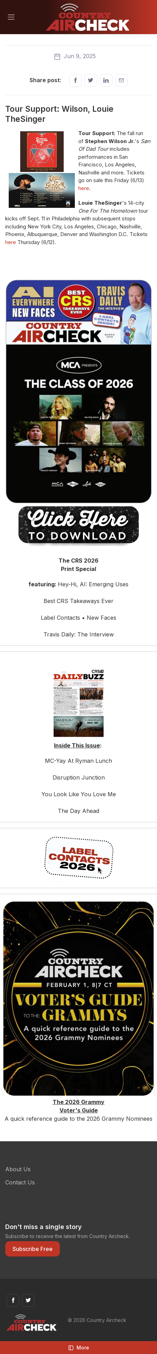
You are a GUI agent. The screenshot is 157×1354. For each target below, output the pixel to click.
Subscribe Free (33, 1248)
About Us (18, 1169)
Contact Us (20, 1182)
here (83, 188)
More (78, 1348)
